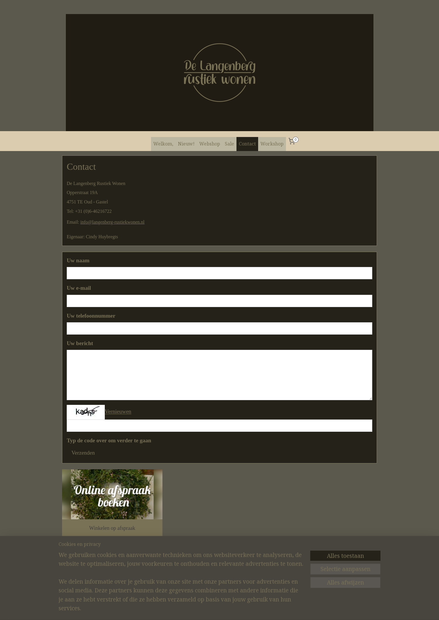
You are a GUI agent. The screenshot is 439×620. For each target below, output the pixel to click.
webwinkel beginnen (240, 609)
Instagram (145, 565)
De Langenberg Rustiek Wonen (87, 568)
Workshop (272, 144)
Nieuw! (186, 144)
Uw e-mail (79, 288)
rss (222, 609)
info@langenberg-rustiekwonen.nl (112, 222)
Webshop (209, 144)
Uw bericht (80, 343)
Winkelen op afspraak (112, 528)
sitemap (214, 609)
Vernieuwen (118, 412)
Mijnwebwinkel (282, 609)
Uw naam (78, 260)
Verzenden (83, 453)
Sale (229, 144)
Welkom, (163, 144)
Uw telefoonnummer (91, 316)
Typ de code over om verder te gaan (109, 440)
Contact (247, 144)
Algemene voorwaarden (210, 565)
